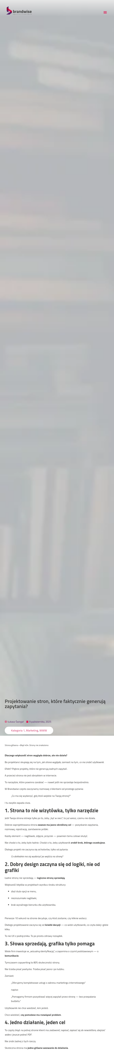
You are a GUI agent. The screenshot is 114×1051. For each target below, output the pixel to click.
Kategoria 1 (18, 730)
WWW (43, 730)
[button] (105, 12)
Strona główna (11, 745)
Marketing (32, 730)
